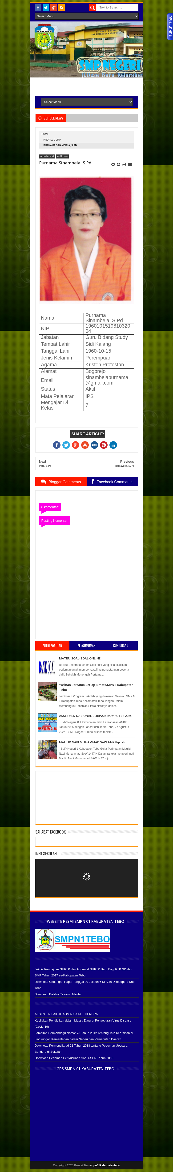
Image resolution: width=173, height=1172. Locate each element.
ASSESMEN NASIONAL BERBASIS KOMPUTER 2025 (95, 716)
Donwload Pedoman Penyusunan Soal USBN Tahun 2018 (74, 1058)
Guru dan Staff (47, 156)
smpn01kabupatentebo (104, 1165)
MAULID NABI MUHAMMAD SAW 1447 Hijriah (92, 742)
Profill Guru (52, 139)
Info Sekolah (46, 853)
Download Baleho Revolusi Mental (58, 994)
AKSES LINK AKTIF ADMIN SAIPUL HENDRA (66, 1014)
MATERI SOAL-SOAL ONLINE (80, 658)
